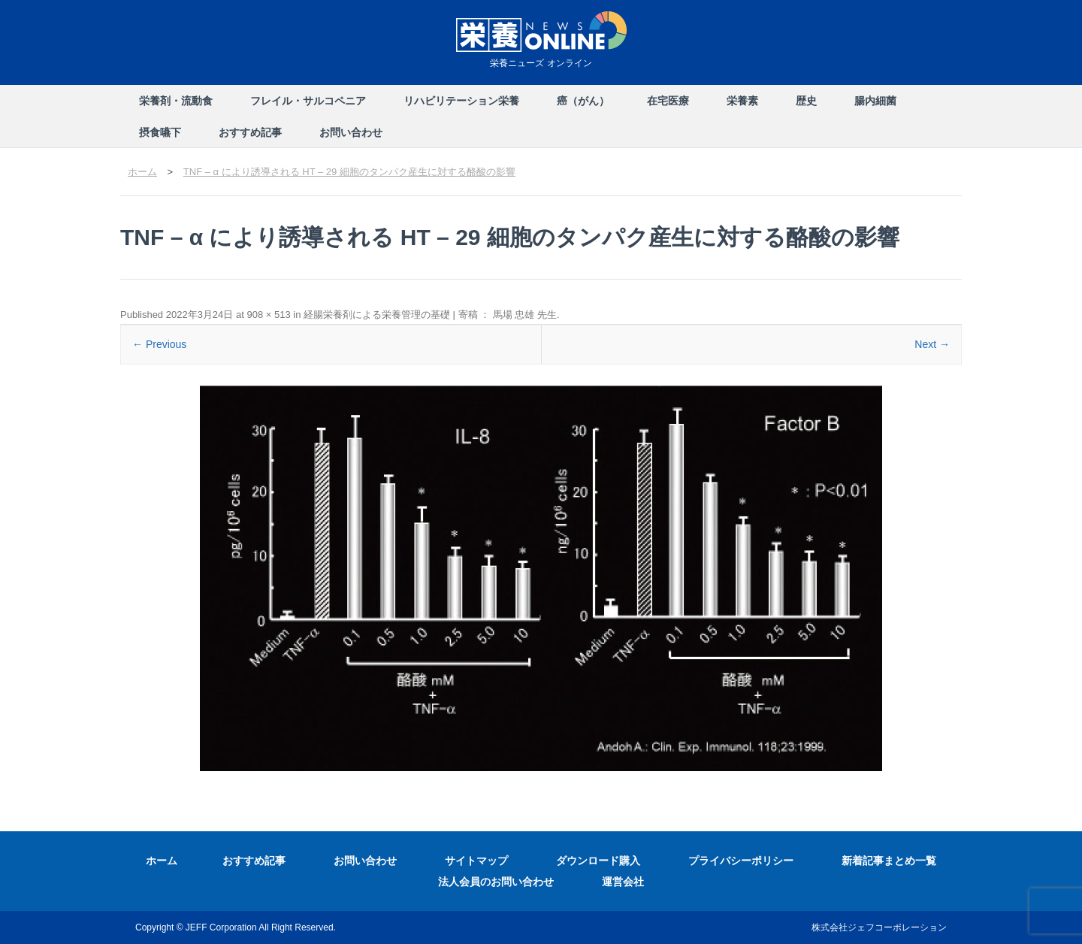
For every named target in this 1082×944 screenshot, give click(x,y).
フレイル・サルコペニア (308, 101)
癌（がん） (583, 101)
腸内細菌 (875, 101)
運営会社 (623, 882)
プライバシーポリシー (740, 861)
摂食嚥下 (160, 132)
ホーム (161, 861)
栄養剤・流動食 (176, 101)
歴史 (806, 101)
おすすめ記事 (250, 132)
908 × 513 (268, 314)
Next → (932, 344)
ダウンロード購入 (598, 861)
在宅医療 (668, 101)
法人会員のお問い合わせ (496, 882)
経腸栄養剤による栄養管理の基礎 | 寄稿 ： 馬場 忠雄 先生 (430, 314)
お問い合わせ (350, 132)
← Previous (159, 344)
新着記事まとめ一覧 (889, 861)
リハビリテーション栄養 (461, 101)
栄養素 (742, 101)
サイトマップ (476, 861)
